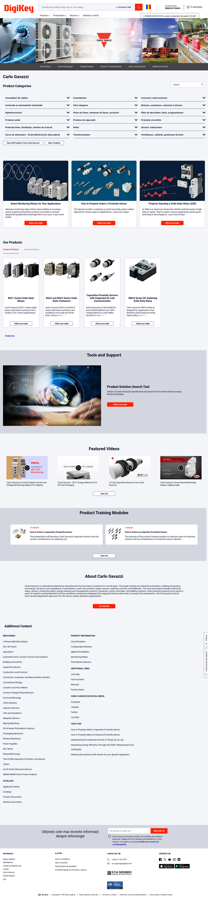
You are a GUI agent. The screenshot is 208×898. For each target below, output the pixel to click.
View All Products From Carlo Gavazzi (23, 143)
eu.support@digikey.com (119, 863)
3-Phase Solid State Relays (15, 641)
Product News (77, 689)
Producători (58, 15)
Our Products (45, 66)
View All (104, 494)
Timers (6, 764)
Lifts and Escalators (12, 713)
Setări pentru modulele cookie (161, 895)
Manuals (75, 684)
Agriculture (8, 652)
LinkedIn (75, 707)
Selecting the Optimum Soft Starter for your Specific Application (100, 754)
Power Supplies (10, 744)
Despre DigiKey (9, 859)
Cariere (6, 869)
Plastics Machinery (12, 738)
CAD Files (75, 674)
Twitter (74, 712)
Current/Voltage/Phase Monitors (18, 692)
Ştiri (4, 879)
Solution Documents (12, 802)
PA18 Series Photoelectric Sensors (19, 728)
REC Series (8, 749)
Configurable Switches (81, 646)
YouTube (75, 717)
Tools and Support (65, 66)
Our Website (104, 606)
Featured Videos (86, 66)
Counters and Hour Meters (15, 687)
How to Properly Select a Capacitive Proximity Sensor (95, 729)
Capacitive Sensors (12, 667)
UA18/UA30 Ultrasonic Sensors (17, 769)
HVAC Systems (10, 703)
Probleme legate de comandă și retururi (71, 870)
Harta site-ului (8, 872)
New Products (54, 143)
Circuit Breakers (78, 641)
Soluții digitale (9, 876)
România (43, 895)
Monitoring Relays (79, 657)
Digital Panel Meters (80, 652)
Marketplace (8, 862)
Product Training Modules (110, 66)
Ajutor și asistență (62, 859)
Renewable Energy (11, 754)
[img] (18, 9)
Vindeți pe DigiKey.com (12, 866)
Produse (44, 15)
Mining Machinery (11, 723)
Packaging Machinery (13, 733)
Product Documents (12, 797)
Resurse (73, 15)
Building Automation (12, 662)
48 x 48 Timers (9, 646)
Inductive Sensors (11, 708)
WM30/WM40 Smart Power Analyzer (20, 774)
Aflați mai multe (36, 223)
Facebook (75, 702)
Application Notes (11, 786)
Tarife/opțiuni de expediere (65, 866)
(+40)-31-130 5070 (117, 859)
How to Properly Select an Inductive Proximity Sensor (95, 735)
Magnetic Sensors (11, 718)
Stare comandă (61, 863)
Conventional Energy (12, 682)
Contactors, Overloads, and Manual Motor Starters (26, 677)
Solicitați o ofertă (91, 15)
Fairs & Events (77, 679)
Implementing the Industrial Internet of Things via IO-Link (97, 740)
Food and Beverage (12, 698)
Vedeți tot (10, 336)
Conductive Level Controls (15, 672)
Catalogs (7, 792)
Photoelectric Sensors (81, 662)
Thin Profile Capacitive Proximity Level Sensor (24, 759)
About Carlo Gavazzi (137, 66)
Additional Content (160, 66)
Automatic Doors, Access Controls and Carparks (25, 657)
